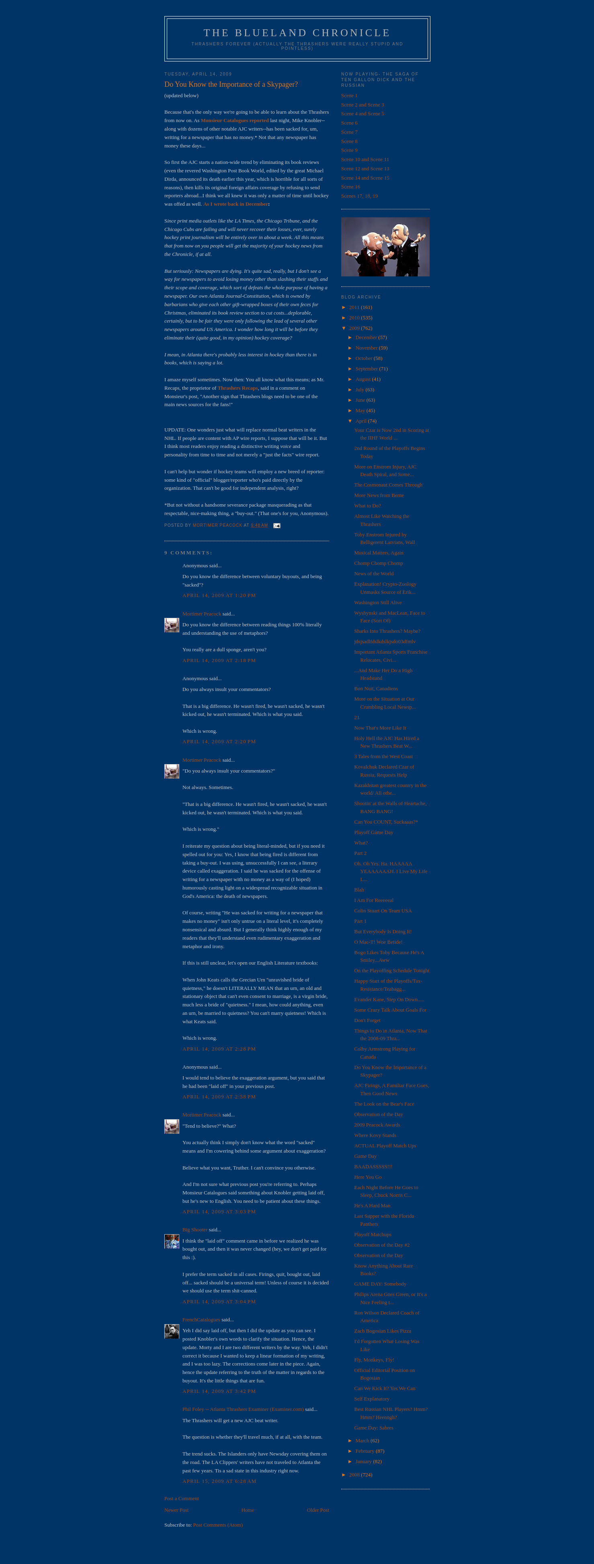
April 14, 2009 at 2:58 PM (219, 1097)
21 (356, 717)
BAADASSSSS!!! (373, 1166)
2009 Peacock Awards (377, 1125)
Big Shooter (194, 1230)
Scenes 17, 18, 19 (359, 196)
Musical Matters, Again (378, 553)
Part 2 (360, 853)
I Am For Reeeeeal (373, 900)
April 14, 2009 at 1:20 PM (219, 595)
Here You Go (367, 1177)
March (363, 1440)
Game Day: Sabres (373, 1428)
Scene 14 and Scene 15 (365, 178)
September (367, 369)
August (364, 379)
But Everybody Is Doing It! (383, 931)
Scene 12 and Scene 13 (365, 169)
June (361, 400)
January (364, 1461)
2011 (355, 307)
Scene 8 (349, 141)
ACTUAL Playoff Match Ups (385, 1146)
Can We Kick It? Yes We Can (384, 1388)
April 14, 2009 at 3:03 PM (219, 1211)
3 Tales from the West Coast (383, 756)
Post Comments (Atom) (218, 1525)
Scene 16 (350, 187)
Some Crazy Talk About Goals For (390, 1010)
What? (361, 843)
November (367, 348)
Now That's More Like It (380, 728)
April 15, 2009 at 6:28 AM (219, 1481)
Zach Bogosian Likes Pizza (382, 1331)
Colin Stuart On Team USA (383, 911)
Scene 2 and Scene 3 (362, 105)
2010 (355, 318)
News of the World (373, 573)
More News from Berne (379, 495)
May (361, 410)
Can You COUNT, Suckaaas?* (386, 822)
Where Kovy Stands (375, 1135)
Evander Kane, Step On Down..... (389, 999)
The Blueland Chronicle (297, 33)
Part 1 (360, 921)
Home (248, 1510)
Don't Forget (367, 1020)
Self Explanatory (371, 1399)
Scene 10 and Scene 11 (365, 159)
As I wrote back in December (235, 204)
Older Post (318, 1510)
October (365, 358)
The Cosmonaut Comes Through (388, 485)
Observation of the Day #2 (382, 1245)
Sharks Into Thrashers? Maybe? (387, 631)
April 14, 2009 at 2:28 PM (219, 1049)
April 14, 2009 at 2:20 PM (219, 741)
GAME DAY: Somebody (380, 1284)
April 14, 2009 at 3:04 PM (219, 1301)
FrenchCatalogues (201, 1320)
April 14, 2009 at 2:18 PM (219, 660)
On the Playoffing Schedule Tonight (391, 970)
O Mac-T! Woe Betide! (378, 942)
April (362, 421)
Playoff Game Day (373, 832)
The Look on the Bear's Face (384, 1104)
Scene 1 (349, 95)
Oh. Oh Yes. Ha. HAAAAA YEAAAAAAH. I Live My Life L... (390, 871)
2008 (355, 1475)
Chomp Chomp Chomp (378, 563)
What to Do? (367, 506)
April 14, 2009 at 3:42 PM (219, 1391)
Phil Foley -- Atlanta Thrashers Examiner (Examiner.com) (243, 1409)
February (366, 1451)
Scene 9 (349, 150)
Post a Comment (181, 1498)
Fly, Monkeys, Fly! (374, 1360)
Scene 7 (349, 132)
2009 (355, 328)
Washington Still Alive (377, 602)
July (361, 389)
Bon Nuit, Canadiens (376, 688)
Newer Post (176, 1510)
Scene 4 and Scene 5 (362, 113)
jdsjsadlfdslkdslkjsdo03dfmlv (385, 641)
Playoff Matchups (372, 1234)
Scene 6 (349, 123)
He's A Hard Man (372, 1205)
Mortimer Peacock (201, 614)
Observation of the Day (378, 1114)
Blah (359, 890)
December (367, 337)
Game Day (365, 1156)
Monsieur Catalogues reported (235, 120)
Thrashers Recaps (237, 388)
